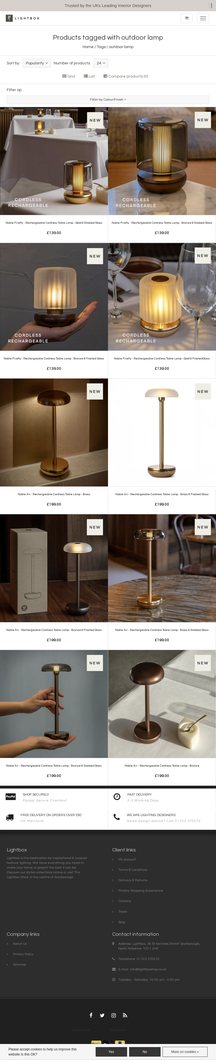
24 (101, 63)
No (145, 1052)
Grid (68, 76)
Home (88, 47)
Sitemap (19, 964)
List (89, 76)
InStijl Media (100, 1030)
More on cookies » (185, 1052)
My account (127, 859)
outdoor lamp (121, 47)
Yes (111, 1052)
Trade (122, 912)
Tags (101, 47)
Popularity (37, 63)
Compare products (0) (126, 76)
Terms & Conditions (132, 870)
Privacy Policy (23, 954)
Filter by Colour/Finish (108, 99)
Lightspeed (135, 1030)
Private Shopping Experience (140, 891)
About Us (20, 944)
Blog (121, 922)
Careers (124, 901)
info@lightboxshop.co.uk (148, 969)
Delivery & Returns (132, 880)
